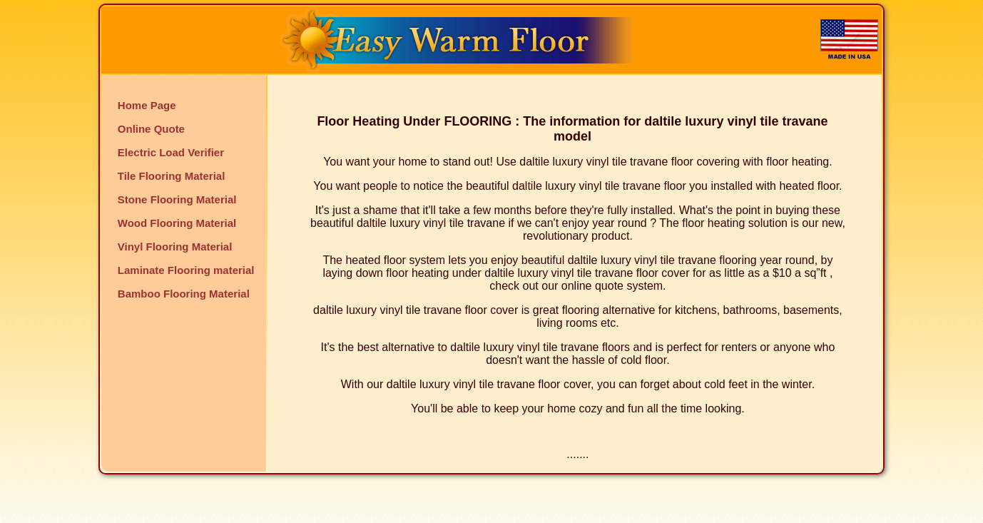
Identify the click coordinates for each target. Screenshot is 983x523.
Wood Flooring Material (177, 223)
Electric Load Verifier (171, 152)
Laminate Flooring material (186, 270)
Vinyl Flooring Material (175, 246)
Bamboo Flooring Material (184, 294)
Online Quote (151, 129)
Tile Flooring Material (171, 176)
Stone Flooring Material (177, 199)
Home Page (147, 105)
